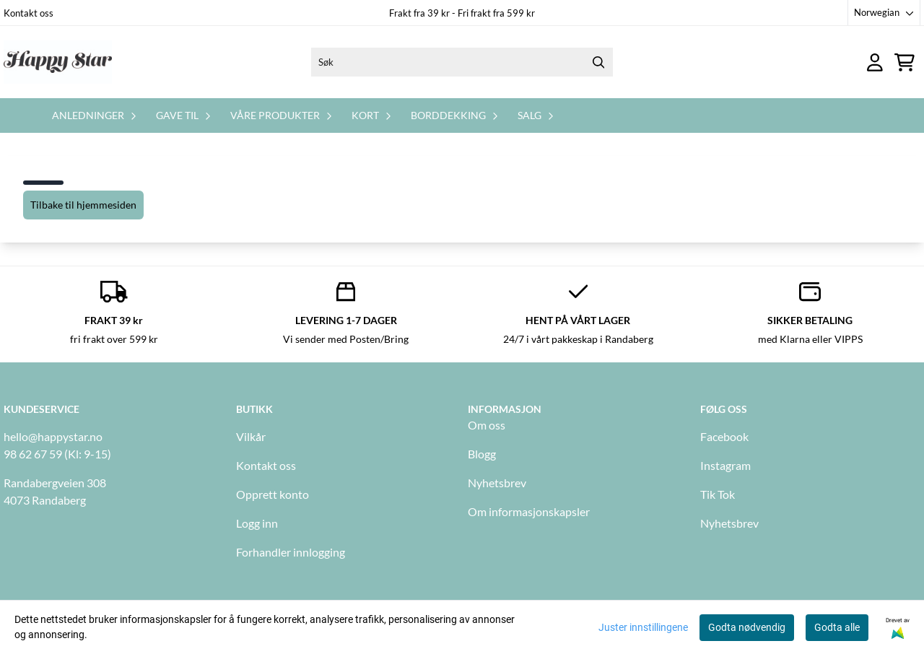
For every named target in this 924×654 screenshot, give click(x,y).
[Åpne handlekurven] (904, 62)
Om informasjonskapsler (529, 511)
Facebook (724, 436)
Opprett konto (272, 494)
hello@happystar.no (53, 436)
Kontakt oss (28, 13)
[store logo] (58, 62)
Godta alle (837, 627)
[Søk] (462, 62)
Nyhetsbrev (497, 482)
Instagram (725, 465)
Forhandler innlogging (290, 552)
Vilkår (251, 436)
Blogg (482, 454)
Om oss (486, 425)
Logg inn (257, 523)
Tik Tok (717, 494)
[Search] (598, 62)
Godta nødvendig (746, 627)
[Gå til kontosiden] (875, 62)
